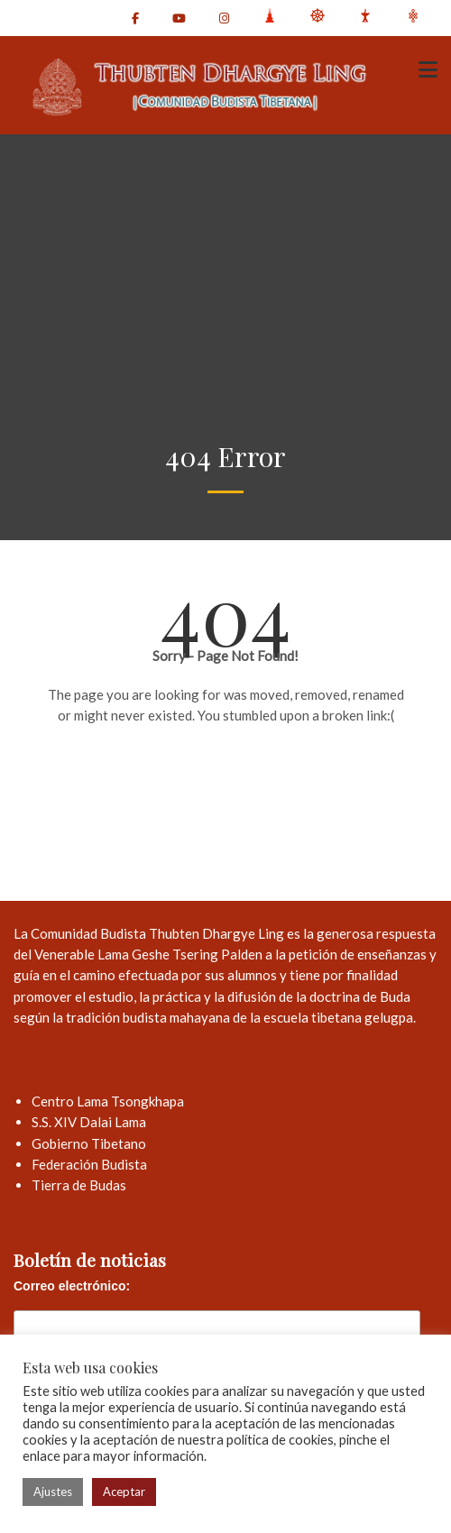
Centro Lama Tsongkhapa (108, 1101)
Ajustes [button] (52, 1491)
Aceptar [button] (124, 1491)
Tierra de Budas (79, 1185)
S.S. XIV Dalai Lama (89, 1122)
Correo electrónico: (72, 1286)
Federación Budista (89, 1164)
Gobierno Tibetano (89, 1143)
